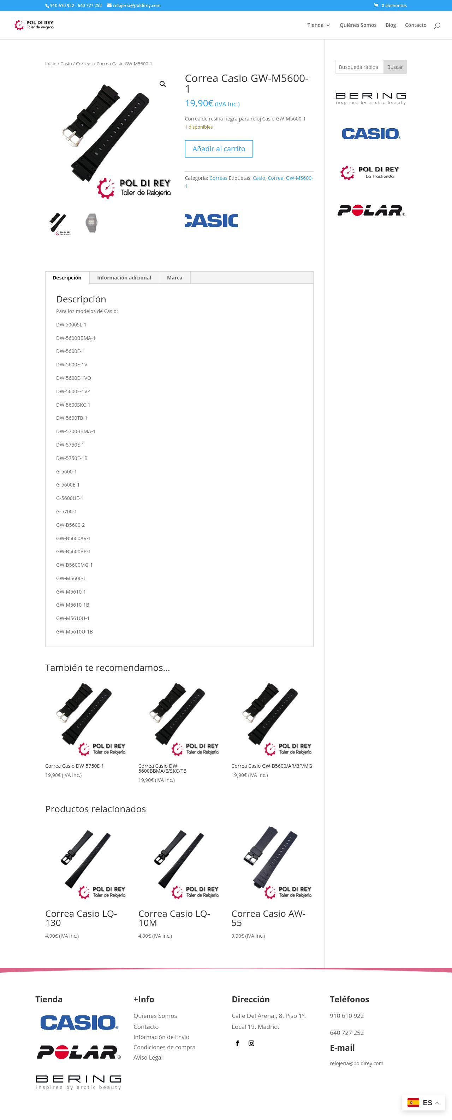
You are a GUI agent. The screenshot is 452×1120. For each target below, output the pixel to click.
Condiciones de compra (164, 1047)
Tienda (316, 25)
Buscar (395, 67)
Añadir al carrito (218, 148)
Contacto (416, 25)
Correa (275, 178)
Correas (84, 63)
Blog (391, 25)
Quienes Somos (155, 1016)
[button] (162, 84)
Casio (66, 63)
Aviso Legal (148, 1057)
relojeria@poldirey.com (356, 1063)
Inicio (50, 63)
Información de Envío (161, 1037)
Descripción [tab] (67, 277)
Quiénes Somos (358, 25)
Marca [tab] (175, 277)
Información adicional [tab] (124, 277)
